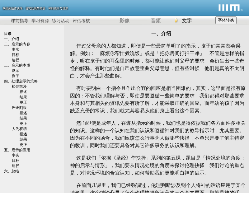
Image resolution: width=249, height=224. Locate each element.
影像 (124, 20)
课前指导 (19, 20)
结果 (23, 97)
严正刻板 (19, 107)
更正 (23, 102)
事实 (15, 49)
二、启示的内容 (17, 44)
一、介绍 (11, 39)
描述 (23, 92)
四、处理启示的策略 (21, 81)
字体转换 (226, 20)
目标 (15, 55)
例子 (15, 76)
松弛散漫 (19, 86)
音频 (156, 20)
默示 (15, 70)
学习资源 (40, 20)
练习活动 (60, 20)
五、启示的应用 (17, 150)
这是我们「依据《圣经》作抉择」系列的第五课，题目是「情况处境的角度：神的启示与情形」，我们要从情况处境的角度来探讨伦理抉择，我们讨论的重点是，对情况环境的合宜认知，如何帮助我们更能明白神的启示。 (158, 165)
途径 (15, 60)
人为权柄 (19, 129)
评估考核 (81, 20)
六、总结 (11, 171)
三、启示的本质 (17, 65)
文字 (187, 20)
